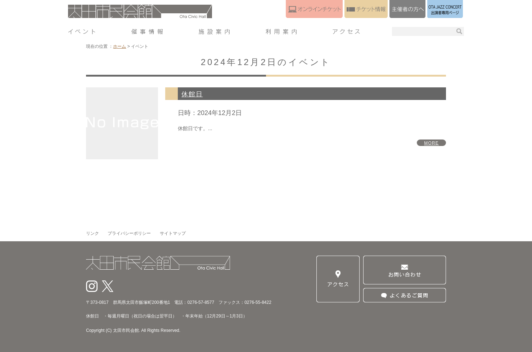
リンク (92, 233)
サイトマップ (173, 233)
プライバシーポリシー (129, 233)
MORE (431, 143)
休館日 (192, 94)
